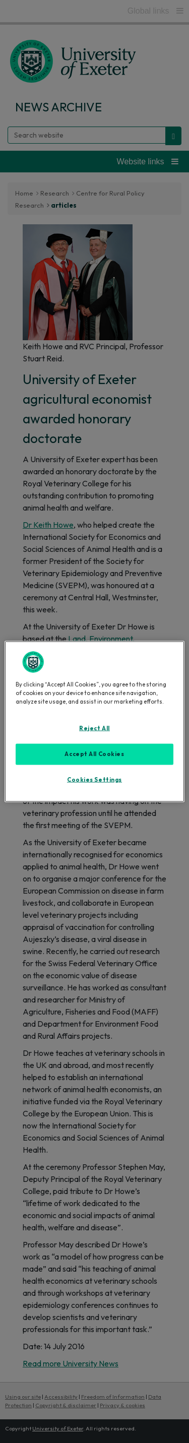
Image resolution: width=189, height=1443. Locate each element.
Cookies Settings (94, 779)
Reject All (94, 727)
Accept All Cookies (94, 753)
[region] (94, 721)
